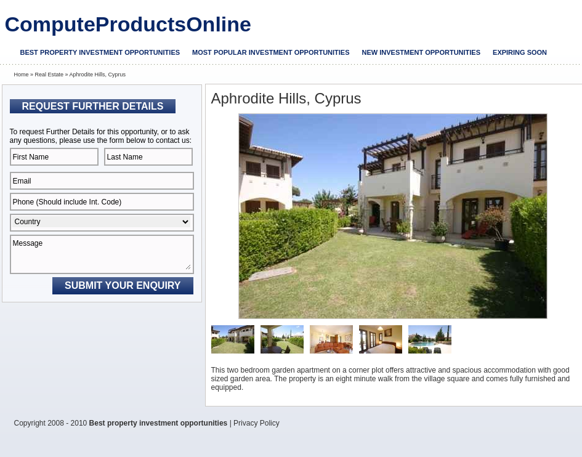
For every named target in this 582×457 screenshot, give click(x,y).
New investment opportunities (421, 52)
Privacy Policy (256, 423)
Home (21, 74)
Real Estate (49, 74)
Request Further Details (93, 106)
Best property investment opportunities (100, 52)
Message (102, 254)
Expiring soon (520, 52)
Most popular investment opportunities (270, 52)
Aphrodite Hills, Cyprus (98, 74)
